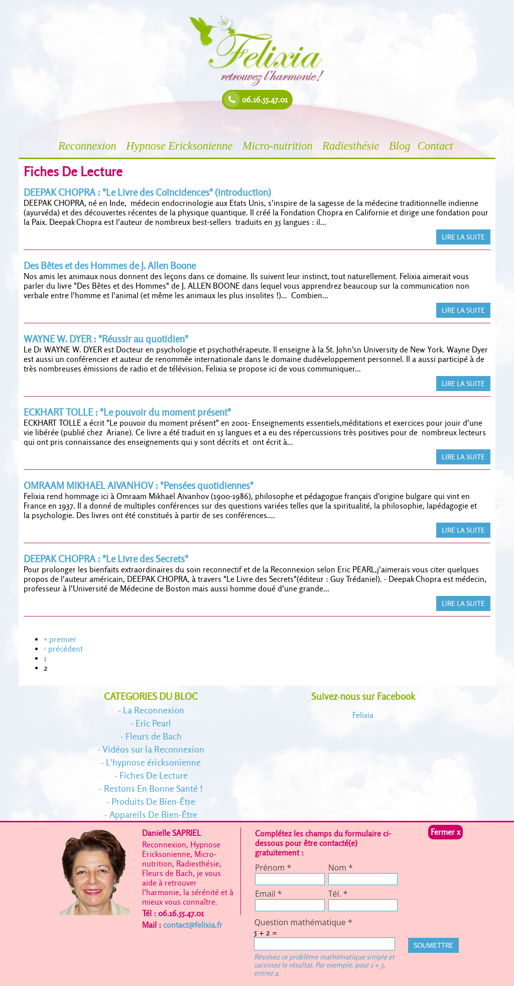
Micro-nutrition (278, 146)
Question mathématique (303, 922)
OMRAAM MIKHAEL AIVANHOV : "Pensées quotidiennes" (138, 485)
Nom (340, 867)
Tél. (338, 893)
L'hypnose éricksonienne (153, 762)
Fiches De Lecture (153, 775)
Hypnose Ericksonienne (180, 146)
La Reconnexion (153, 710)
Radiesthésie (352, 146)
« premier (60, 639)
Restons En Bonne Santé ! (153, 788)
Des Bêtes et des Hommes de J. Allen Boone (110, 266)
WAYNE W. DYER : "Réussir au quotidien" (106, 339)
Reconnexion (88, 146)
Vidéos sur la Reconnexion (153, 749)
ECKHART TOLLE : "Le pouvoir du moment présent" (127, 412)
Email (268, 893)
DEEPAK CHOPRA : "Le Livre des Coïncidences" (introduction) (147, 192)
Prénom (273, 867)
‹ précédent (63, 649)
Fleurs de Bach (153, 736)
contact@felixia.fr (192, 925)
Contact (436, 146)
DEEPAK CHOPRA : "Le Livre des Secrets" (106, 559)
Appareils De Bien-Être (153, 814)
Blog (399, 146)
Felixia (362, 715)
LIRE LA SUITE (463, 236)
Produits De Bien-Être (153, 801)
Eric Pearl (153, 723)
